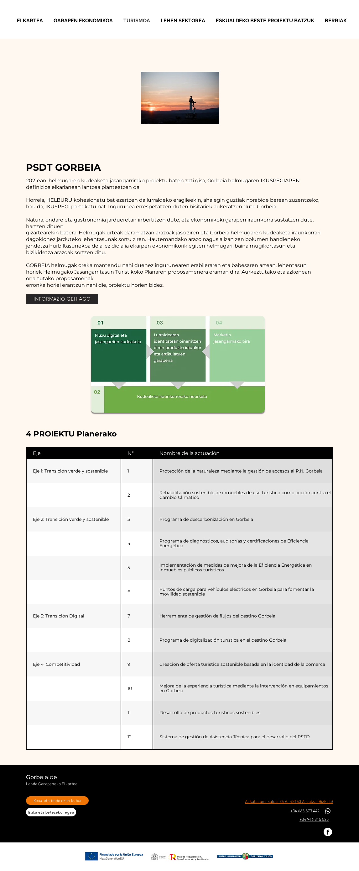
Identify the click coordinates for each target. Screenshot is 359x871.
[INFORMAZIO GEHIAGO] (62, 299)
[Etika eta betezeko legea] (51, 812)
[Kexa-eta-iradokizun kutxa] (57, 800)
